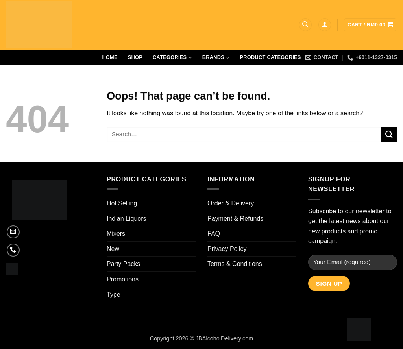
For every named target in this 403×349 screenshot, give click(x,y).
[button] (324, 24)
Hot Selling (122, 203)
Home (109, 57)
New (113, 249)
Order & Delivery (230, 203)
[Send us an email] (13, 231)
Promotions (123, 279)
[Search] (305, 24)
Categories (172, 57)
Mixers (116, 233)
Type (113, 294)
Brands (216, 57)
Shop (135, 57)
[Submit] (389, 134)
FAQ (213, 233)
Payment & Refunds (235, 218)
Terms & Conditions (234, 263)
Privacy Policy (227, 249)
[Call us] (13, 250)
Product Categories (270, 57)
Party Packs (123, 263)
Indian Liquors (126, 218)
